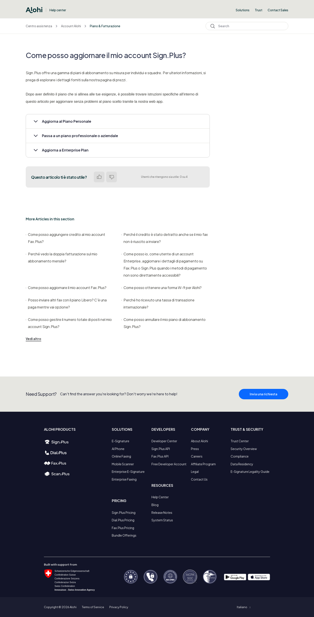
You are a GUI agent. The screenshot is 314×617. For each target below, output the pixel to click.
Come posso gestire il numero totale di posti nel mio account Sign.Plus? (69, 323)
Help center (57, 10)
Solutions (242, 10)
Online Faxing (121, 456)
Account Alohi (71, 26)
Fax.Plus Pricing (123, 528)
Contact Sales (278, 10)
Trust (258, 10)
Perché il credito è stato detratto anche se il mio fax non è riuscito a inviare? (164, 238)
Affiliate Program (203, 464)
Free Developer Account (168, 464)
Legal (195, 471)
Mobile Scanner (123, 464)
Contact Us (199, 479)
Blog (155, 505)
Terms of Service (93, 607)
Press (195, 449)
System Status (162, 520)
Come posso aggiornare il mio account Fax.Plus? (66, 287)
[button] (118, 121)
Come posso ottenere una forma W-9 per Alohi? (161, 287)
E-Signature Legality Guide (250, 471)
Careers (196, 456)
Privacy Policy (118, 607)
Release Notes (161, 512)
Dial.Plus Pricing (123, 520)
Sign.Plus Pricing (123, 512)
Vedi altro (33, 339)
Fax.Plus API (160, 456)
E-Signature (120, 441)
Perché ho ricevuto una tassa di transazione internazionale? (157, 303)
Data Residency (242, 464)
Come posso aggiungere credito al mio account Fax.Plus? (65, 238)
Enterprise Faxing (124, 479)
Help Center (160, 497)
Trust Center (240, 441)
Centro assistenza (39, 26)
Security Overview (244, 449)
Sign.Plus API (160, 449)
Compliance (240, 456)
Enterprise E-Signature (128, 471)
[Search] (247, 26)
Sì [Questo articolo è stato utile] (99, 177)
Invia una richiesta (263, 398)
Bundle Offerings (124, 535)
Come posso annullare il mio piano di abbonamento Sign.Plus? (163, 323)
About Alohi (199, 441)
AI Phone (118, 449)
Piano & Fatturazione (105, 26)
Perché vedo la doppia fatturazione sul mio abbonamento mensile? (61, 257)
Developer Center (164, 441)
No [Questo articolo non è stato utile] (111, 177)
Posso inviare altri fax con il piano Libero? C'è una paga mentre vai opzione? (66, 303)
